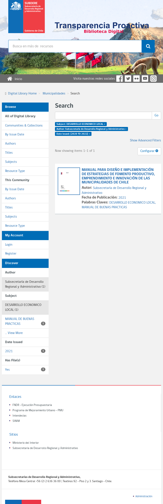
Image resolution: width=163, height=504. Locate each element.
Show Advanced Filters (145, 140)
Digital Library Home (22, 93)
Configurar (149, 151)
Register (10, 253)
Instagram (153, 78)
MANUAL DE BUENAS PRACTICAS (25, 321)
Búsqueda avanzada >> (23, 57)
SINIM (16, 421)
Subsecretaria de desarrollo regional (26, 20)
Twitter (128, 78)
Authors (10, 143)
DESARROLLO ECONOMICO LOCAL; (132, 202)
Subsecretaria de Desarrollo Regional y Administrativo (45, 448)
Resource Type (15, 171)
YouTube (145, 78)
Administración (143, 496)
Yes (25, 369)
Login (8, 244)
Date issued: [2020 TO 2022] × (73, 133)
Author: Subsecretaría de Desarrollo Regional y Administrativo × (91, 129)
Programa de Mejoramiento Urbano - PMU (38, 410)
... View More (14, 333)
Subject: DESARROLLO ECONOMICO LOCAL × (80, 124)
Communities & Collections (24, 125)
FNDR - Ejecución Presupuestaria (32, 405)
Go (156, 115)
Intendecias (20, 415)
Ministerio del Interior (26, 443)
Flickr (136, 78)
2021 (25, 351)
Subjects (11, 162)
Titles (9, 153)
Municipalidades (54, 93)
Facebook (119, 78)
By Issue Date (14, 134)
